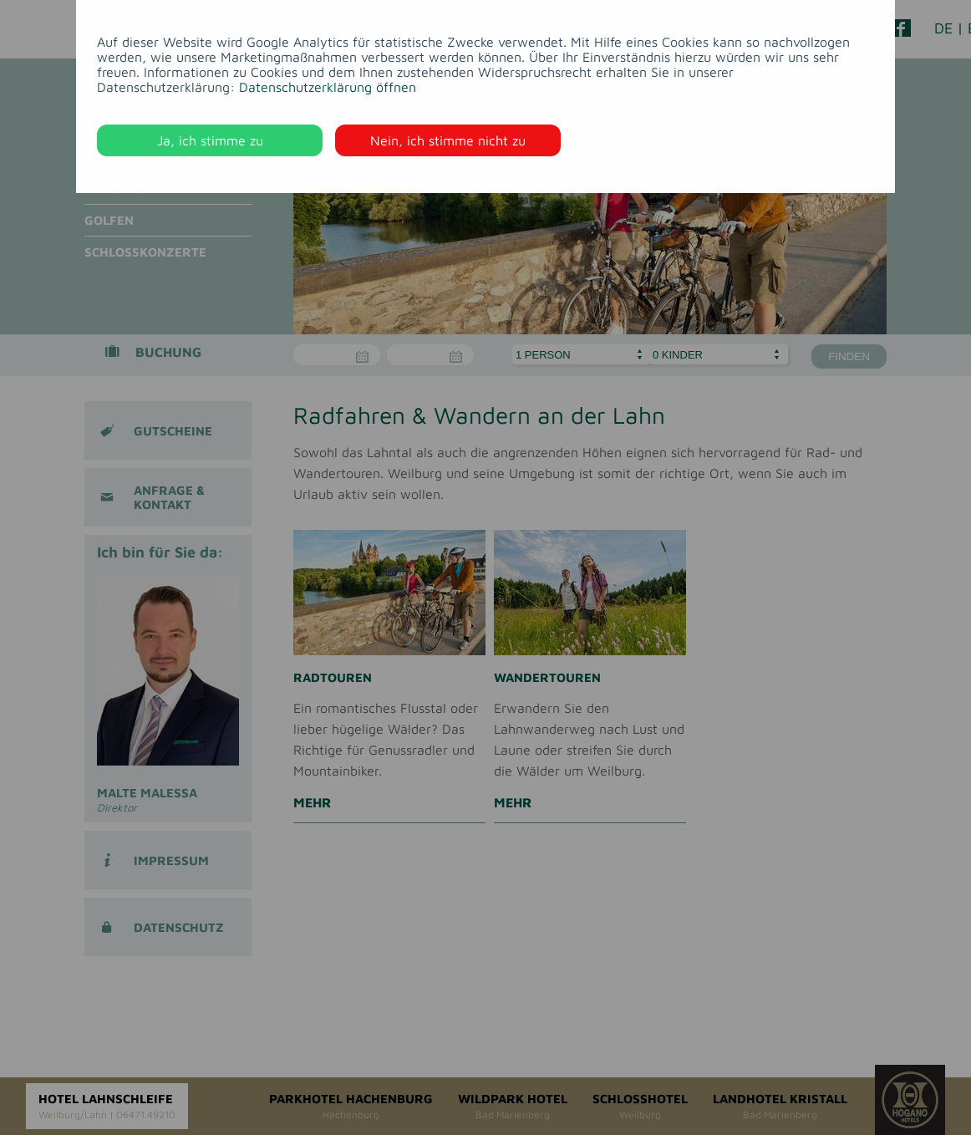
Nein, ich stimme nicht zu (448, 140)
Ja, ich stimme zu (210, 140)
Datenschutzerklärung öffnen (327, 86)
